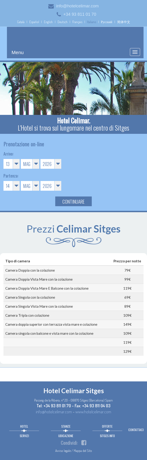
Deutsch (62, 22)
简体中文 (123, 22)
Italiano (91, 22)
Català (20, 22)
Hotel (24, 426)
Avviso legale (63, 451)
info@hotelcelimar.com (73, 6)
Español (34, 22)
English (48, 22)
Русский (106, 22)
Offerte (107, 426)
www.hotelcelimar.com (93, 411)
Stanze (65, 426)
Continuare (73, 201)
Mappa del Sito (83, 451)
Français (77, 22)
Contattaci (136, 429)
